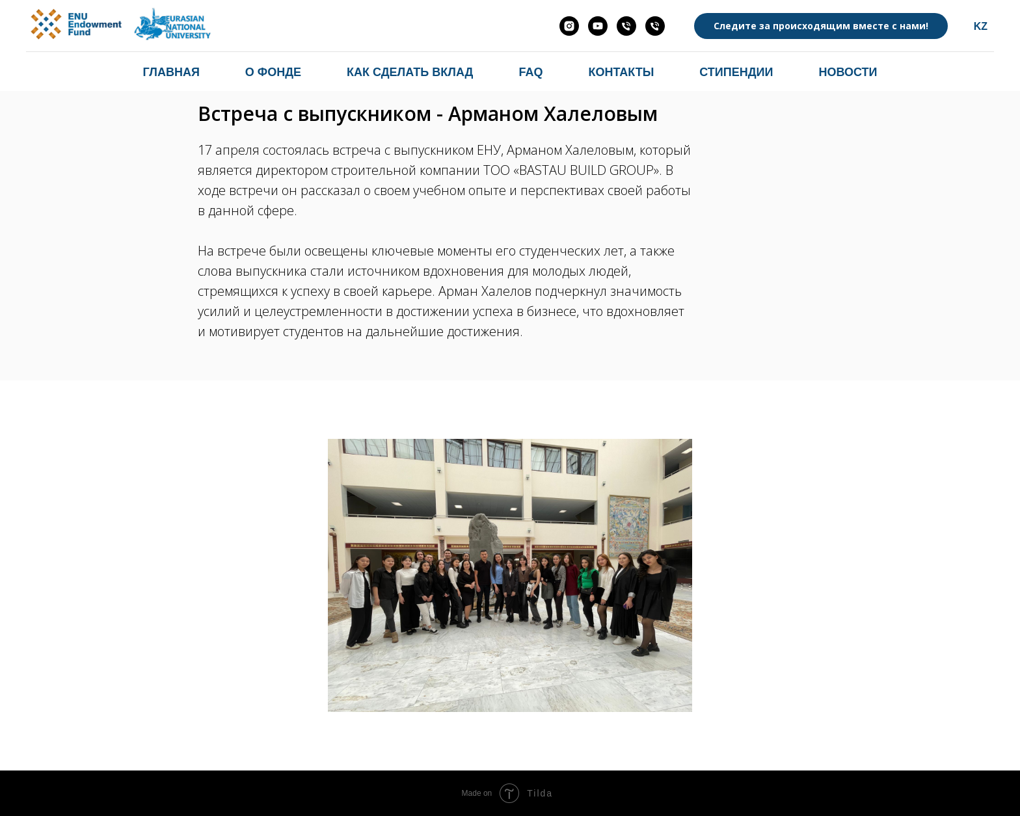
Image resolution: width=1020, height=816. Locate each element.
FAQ (530, 72)
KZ (980, 26)
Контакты (621, 72)
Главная (171, 72)
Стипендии (736, 72)
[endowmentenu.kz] (569, 26)
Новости (847, 72)
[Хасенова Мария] (626, 26)
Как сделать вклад (410, 72)
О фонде (273, 72)
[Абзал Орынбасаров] (655, 26)
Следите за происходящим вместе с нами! (821, 26)
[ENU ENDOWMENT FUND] (598, 26)
